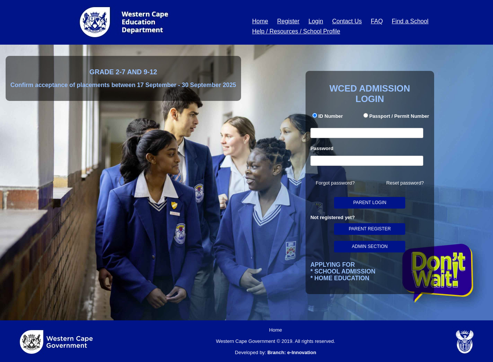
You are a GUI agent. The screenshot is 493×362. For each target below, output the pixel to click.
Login (316, 21)
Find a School (410, 21)
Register (288, 21)
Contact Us (347, 21)
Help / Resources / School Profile (296, 31)
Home (260, 21)
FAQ (377, 21)
